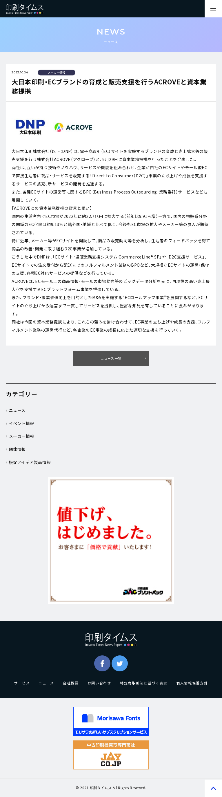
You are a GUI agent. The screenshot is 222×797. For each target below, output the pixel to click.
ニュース (16, 410)
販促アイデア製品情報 (28, 462)
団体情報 (16, 449)
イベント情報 (20, 423)
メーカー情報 (20, 436)
